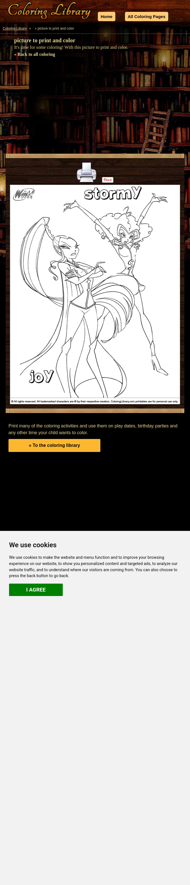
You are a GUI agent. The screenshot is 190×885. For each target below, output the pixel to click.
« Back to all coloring (34, 54)
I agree (36, 589)
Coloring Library (15, 28)
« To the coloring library (54, 445)
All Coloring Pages (146, 16)
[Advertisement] (95, 107)
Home (107, 16)
